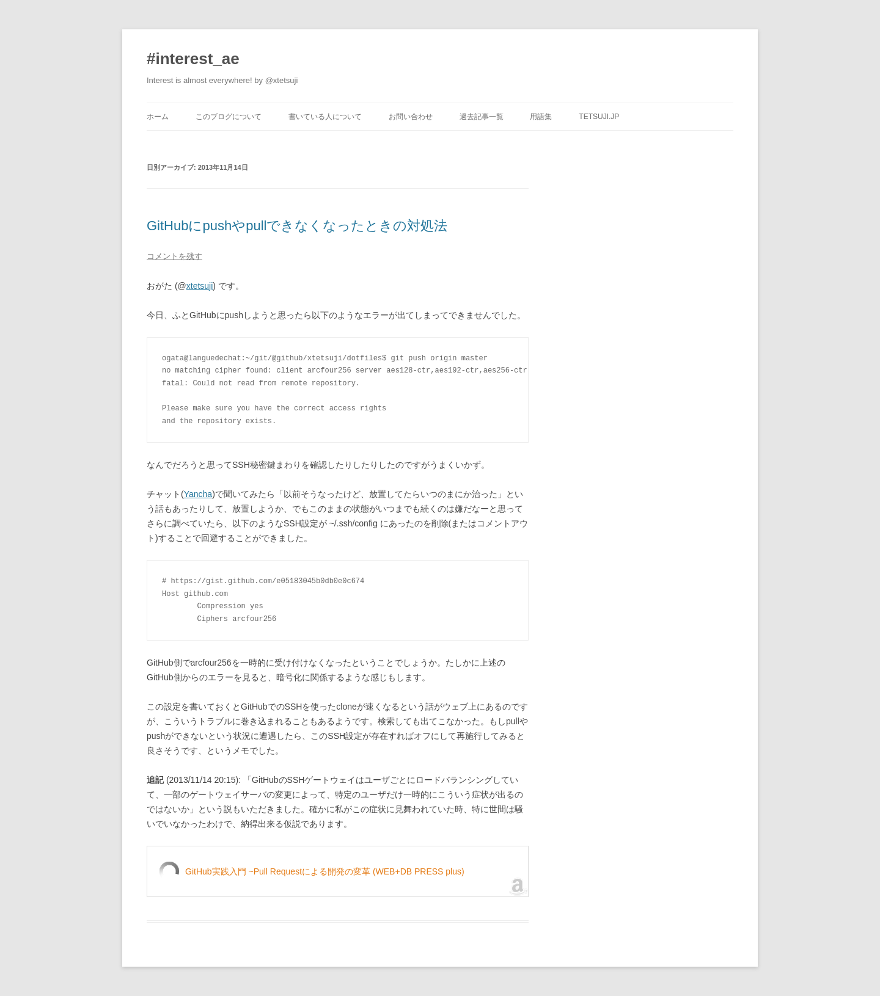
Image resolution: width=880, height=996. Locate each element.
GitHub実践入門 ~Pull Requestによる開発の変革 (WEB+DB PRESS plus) (324, 871)
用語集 (541, 116)
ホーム (158, 116)
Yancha (198, 494)
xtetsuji (199, 286)
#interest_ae (193, 58)
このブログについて (229, 116)
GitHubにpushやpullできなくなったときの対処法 (297, 225)
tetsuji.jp (599, 116)
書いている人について (325, 116)
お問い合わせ (411, 116)
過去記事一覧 (482, 116)
